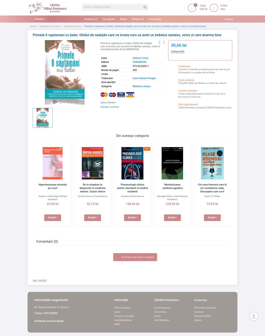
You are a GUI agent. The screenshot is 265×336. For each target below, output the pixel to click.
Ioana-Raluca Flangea (144, 78)
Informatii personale (205, 307)
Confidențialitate (123, 320)
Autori (157, 316)
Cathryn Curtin (140, 58)
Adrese (198, 320)
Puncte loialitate (202, 316)
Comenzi (199, 312)
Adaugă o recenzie (109, 107)
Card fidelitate (161, 320)
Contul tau (200, 300)
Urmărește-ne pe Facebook (49, 321)
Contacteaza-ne (162, 307)
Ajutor (117, 312)
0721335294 (51, 313)
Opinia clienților (108, 102)
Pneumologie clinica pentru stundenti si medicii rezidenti (132, 188)
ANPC (117, 324)
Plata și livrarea (122, 307)
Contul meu (160, 312)
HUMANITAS (139, 62)
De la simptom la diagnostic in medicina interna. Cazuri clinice (93, 188)
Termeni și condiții (124, 316)
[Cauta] (115, 7)
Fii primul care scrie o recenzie (135, 257)
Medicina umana (142, 86)
